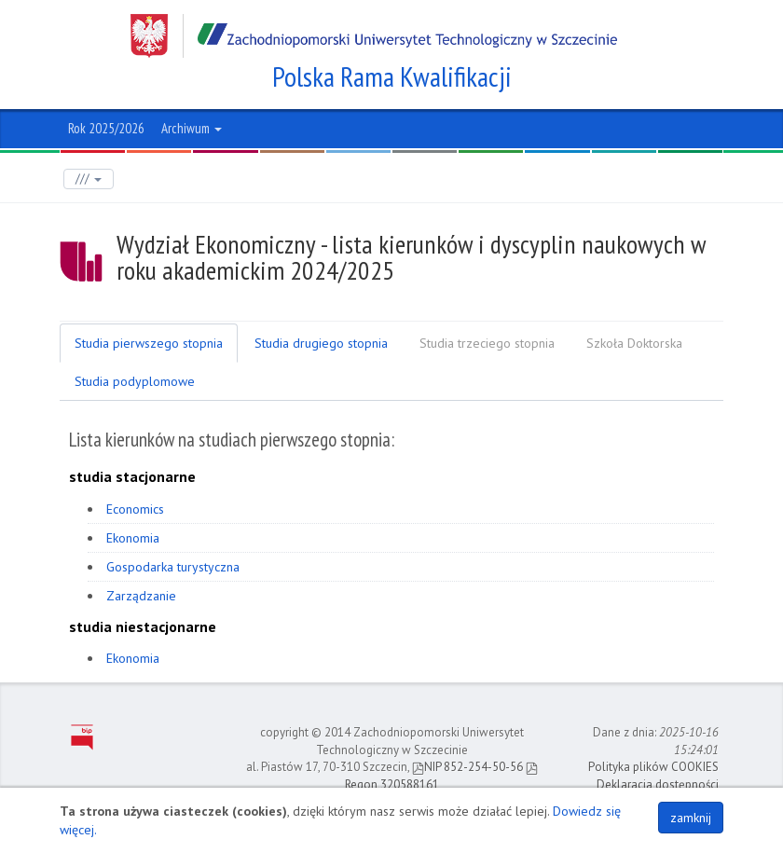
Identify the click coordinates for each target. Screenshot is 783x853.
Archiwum (191, 128)
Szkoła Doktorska (634, 343)
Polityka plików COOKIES (653, 767)
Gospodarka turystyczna (173, 566)
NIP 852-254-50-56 (467, 767)
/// (89, 178)
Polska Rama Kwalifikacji (392, 76)
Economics (135, 509)
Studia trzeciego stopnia (487, 343)
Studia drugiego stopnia (321, 343)
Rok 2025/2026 (106, 128)
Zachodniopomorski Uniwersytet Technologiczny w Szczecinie (373, 36)
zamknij (690, 817)
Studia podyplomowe (135, 381)
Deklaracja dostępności (658, 784)
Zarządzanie (141, 595)
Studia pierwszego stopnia (149, 343)
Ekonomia (132, 538)
